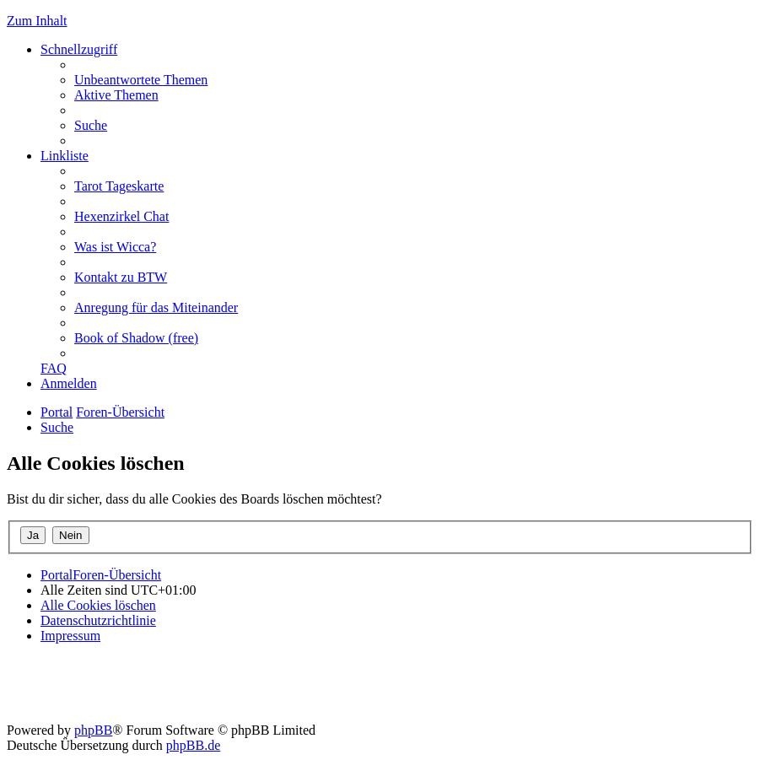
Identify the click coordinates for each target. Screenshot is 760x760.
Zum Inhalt (37, 20)
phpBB (93, 730)
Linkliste (64, 155)
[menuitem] (141, 80)
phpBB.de (193, 745)
